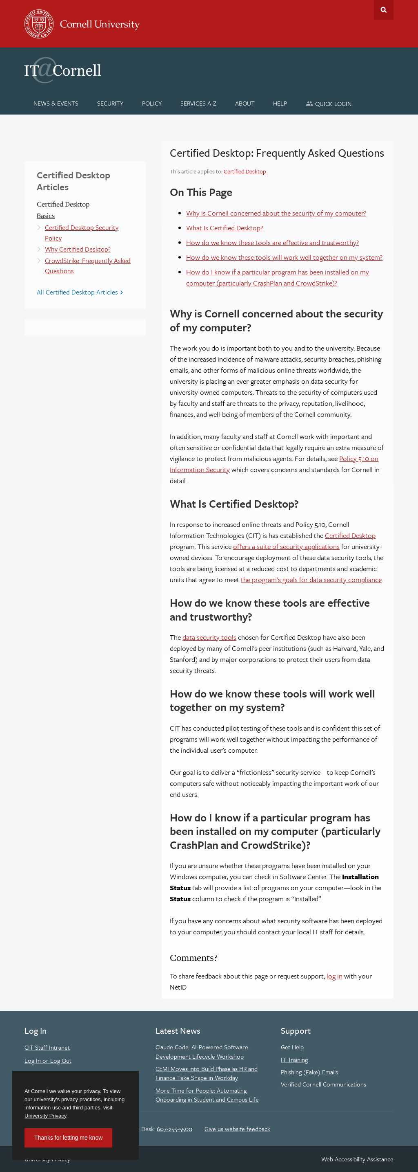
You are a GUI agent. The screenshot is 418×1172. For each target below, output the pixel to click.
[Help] (280, 103)
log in (334, 976)
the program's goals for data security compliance (311, 579)
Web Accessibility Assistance (357, 1158)
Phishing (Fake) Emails (309, 1071)
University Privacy (45, 1116)
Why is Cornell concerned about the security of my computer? (276, 213)
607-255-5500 (174, 1128)
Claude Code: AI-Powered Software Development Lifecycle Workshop (202, 1051)
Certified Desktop (245, 171)
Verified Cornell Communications (323, 1084)
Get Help (292, 1046)
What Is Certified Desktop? (224, 228)
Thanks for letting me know (68, 1137)
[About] (245, 103)
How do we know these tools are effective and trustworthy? (272, 242)
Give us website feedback (237, 1128)
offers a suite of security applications (286, 546)
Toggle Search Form (384, 10)
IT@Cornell (63, 70)
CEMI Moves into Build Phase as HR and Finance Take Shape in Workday (207, 1073)
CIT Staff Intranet (47, 1047)
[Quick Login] (329, 103)
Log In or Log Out (47, 1060)
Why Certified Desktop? (78, 249)
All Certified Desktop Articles (77, 292)
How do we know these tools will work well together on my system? (284, 257)
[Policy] (152, 103)
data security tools (209, 637)
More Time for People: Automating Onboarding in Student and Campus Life (207, 1095)
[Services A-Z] (198, 103)
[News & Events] (56, 103)
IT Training (294, 1059)
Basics (46, 215)
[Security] (110, 103)
